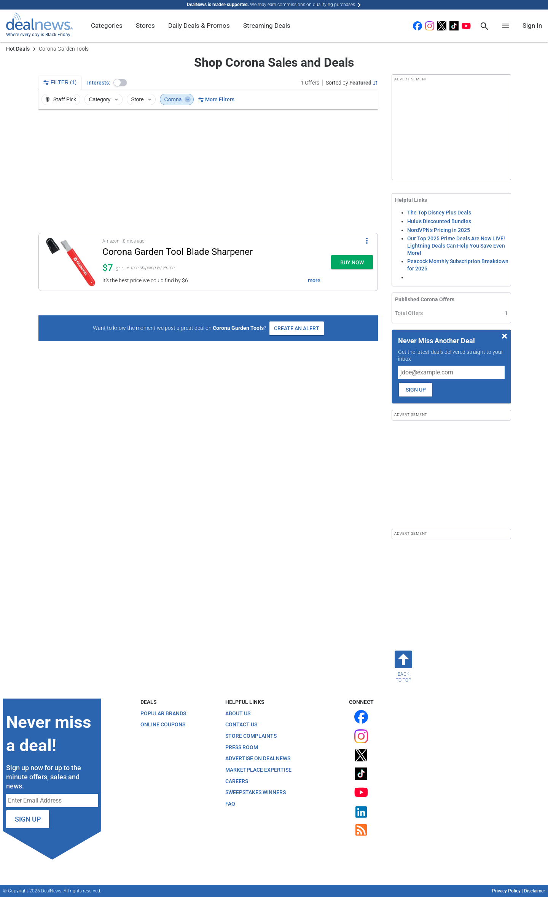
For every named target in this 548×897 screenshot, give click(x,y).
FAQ (230, 804)
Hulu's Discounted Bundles (439, 221)
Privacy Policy (506, 891)
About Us (237, 713)
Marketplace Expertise (258, 770)
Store (142, 99)
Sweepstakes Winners (255, 792)
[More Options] (366, 240)
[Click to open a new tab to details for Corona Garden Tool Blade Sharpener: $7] (70, 262)
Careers (236, 781)
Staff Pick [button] (60, 99)
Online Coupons (162, 724)
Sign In (532, 25)
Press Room (241, 747)
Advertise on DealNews (257, 758)
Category (104, 99)
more (314, 280)
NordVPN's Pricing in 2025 (438, 230)
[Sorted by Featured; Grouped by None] (352, 83)
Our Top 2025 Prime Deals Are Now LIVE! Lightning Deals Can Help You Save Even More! (456, 245)
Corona (177, 99)
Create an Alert (296, 328)
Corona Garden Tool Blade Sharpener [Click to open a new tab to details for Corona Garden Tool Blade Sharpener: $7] (177, 251)
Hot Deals (18, 49)
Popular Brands (163, 713)
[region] (208, 171)
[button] (120, 82)
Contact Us (241, 724)
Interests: (98, 83)
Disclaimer (534, 891)
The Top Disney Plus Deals (439, 212)
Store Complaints (251, 736)
